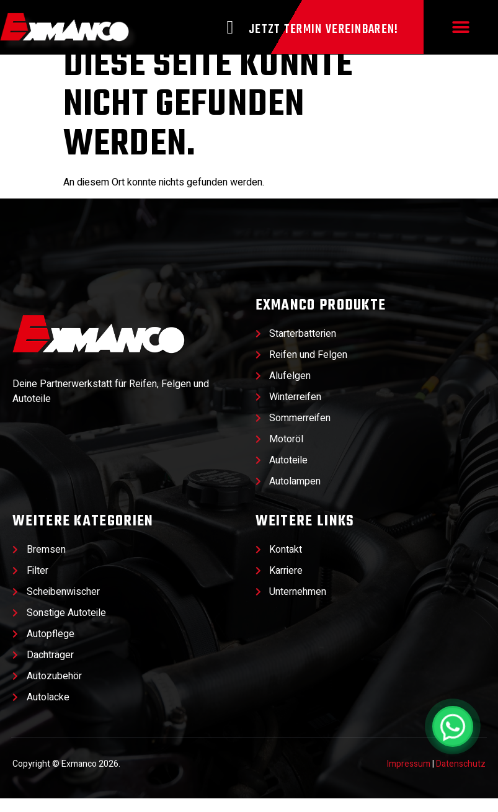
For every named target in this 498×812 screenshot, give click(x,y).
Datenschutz (461, 778)
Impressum (408, 778)
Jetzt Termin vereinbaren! (324, 29)
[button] (460, 27)
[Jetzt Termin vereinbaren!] (230, 27)
